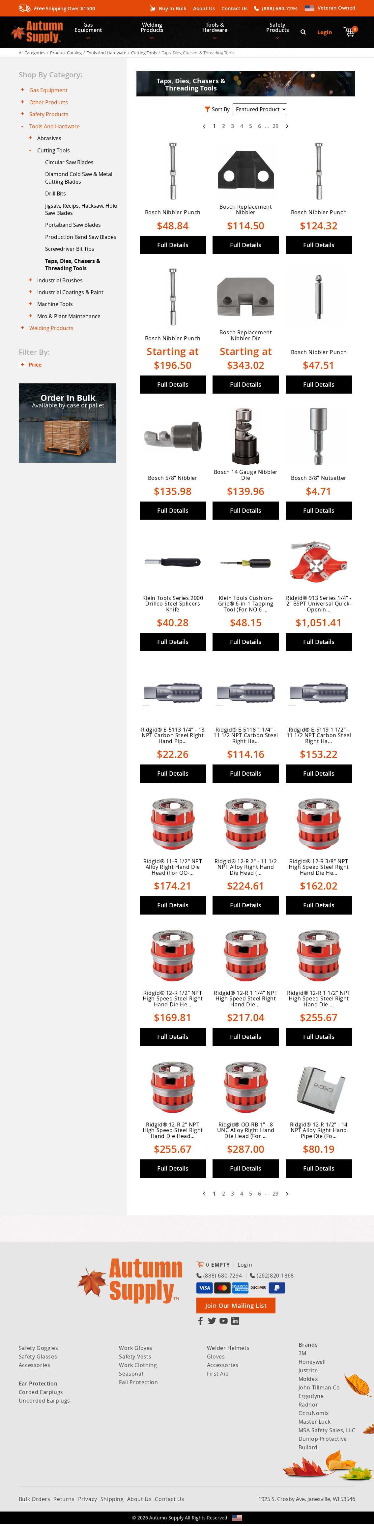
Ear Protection (38, 1385)
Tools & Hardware (216, 28)
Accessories (34, 1367)
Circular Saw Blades (70, 166)
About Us (204, 8)
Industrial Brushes (60, 287)
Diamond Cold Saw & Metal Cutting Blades (79, 182)
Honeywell (312, 1363)
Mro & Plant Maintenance (69, 323)
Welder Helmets (228, 1350)
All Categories (32, 55)
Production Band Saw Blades (81, 242)
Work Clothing (138, 1367)
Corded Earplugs (41, 1394)
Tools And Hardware (106, 55)
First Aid (218, 1375)
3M (302, 1355)
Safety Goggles (38, 1350)
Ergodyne (311, 1398)
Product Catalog (66, 55)
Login (324, 33)
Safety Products (279, 28)
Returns (63, 1501)
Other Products (49, 105)
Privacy (87, 1501)
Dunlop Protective (323, 1440)
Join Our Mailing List (236, 1307)
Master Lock (315, 1423)
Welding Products (152, 28)
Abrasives (50, 141)
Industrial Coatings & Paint (71, 299)
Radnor (308, 1406)
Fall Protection (138, 1384)
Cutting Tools (144, 55)
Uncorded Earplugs (44, 1402)
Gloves (216, 1358)
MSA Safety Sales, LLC (327, 1432)
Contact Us (234, 8)
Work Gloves (136, 1350)
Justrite (308, 1372)
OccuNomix (314, 1415)
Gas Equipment (88, 28)
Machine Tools (55, 311)
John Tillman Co (319, 1389)
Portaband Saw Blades (73, 230)
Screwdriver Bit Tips (70, 255)
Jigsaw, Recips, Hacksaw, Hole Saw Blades (82, 214)
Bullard (308, 1449)
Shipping (112, 1501)
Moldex (308, 1380)
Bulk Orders (34, 1501)
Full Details (172, 247)
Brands (308, 1346)
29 (276, 128)
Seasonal (131, 1375)
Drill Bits (56, 198)
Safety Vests (135, 1358)
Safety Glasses (38, 1358)
